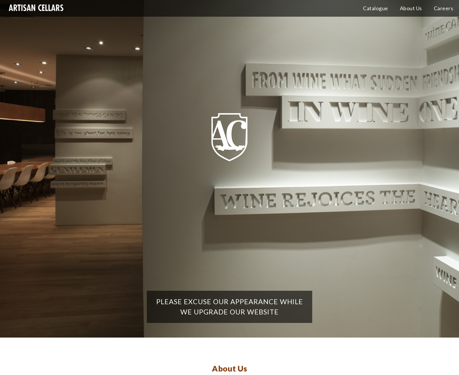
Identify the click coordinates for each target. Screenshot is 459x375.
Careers (443, 8)
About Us (411, 8)
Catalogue (375, 8)
